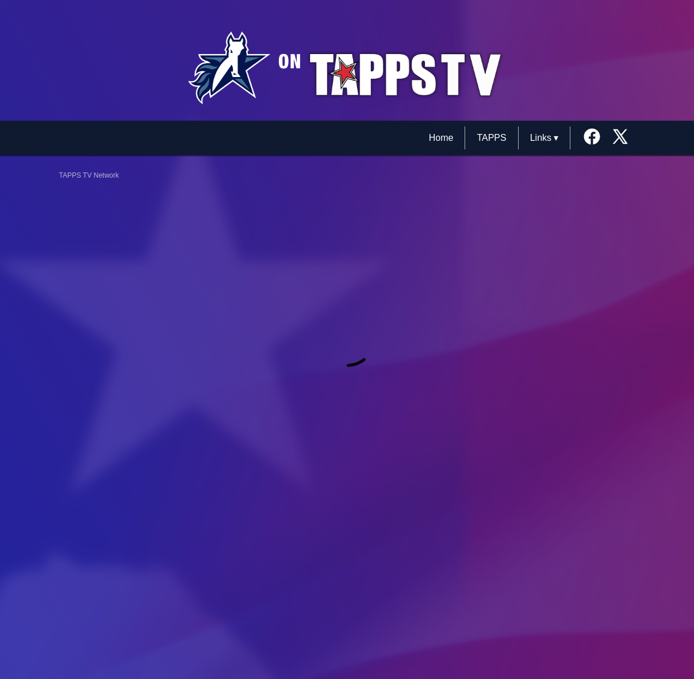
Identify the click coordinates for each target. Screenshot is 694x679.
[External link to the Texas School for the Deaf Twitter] (620, 137)
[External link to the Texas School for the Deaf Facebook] (596, 137)
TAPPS (491, 138)
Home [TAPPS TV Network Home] (441, 138)
